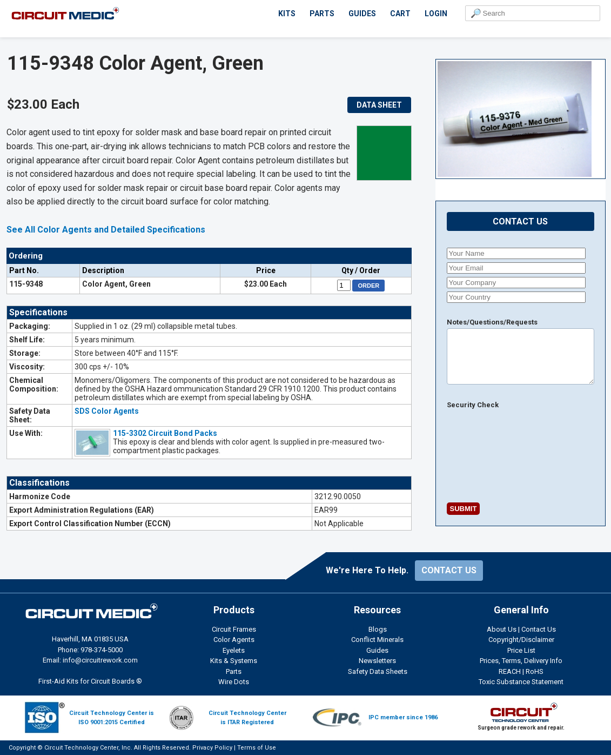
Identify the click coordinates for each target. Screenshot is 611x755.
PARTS (322, 13)
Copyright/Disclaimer (521, 639)
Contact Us (538, 629)
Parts (233, 671)
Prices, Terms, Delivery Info (521, 661)
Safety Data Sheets (377, 671)
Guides (377, 650)
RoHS (534, 671)
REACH (510, 671)
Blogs (377, 629)
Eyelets (234, 650)
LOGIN (436, 13)
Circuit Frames (234, 629)
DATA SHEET (379, 105)
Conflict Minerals (377, 639)
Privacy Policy (212, 747)
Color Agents (233, 639)
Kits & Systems (233, 661)
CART (400, 13)
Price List (521, 650)
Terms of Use (256, 747)
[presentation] (475, 459)
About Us (501, 629)
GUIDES (362, 13)
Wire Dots (233, 682)
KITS (287, 13)
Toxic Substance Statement (521, 682)
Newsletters (377, 661)
